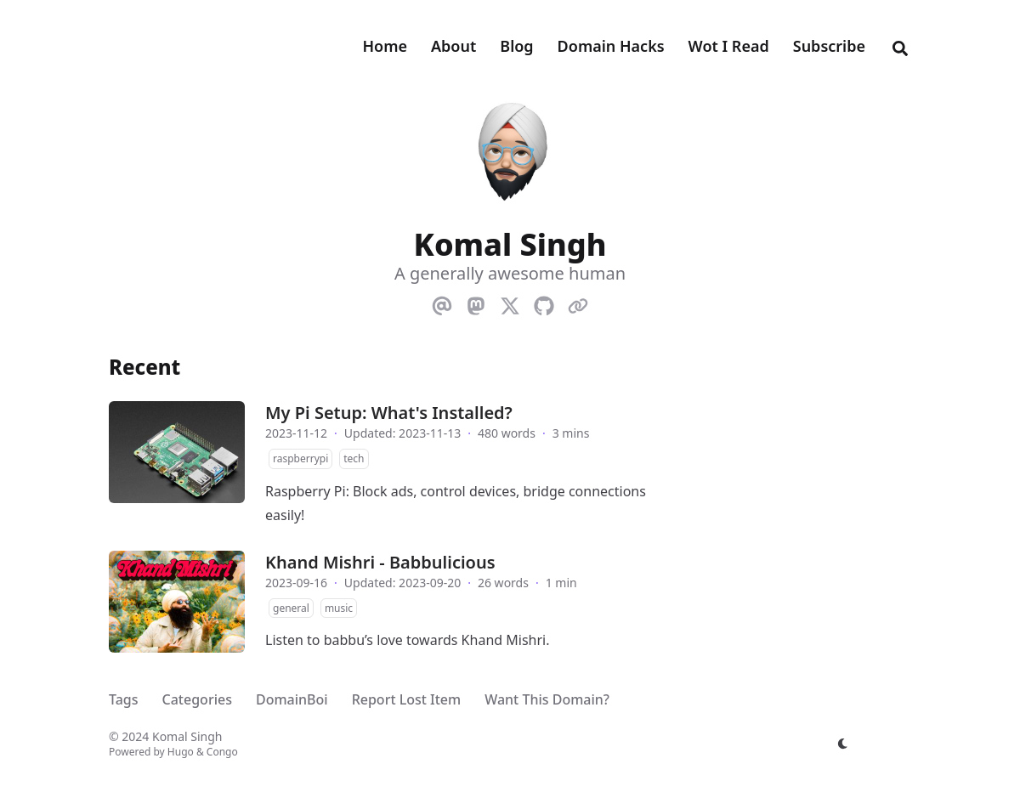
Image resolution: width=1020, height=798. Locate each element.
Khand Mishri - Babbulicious (380, 562)
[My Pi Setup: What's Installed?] (177, 452)
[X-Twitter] (510, 302)
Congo (222, 751)
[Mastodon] (476, 302)
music (339, 608)
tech (353, 458)
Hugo (180, 751)
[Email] (442, 302)
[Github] (544, 302)
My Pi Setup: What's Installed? (389, 412)
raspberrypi (300, 458)
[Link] (578, 302)
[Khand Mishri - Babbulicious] (177, 602)
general (291, 608)
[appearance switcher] (843, 743)
